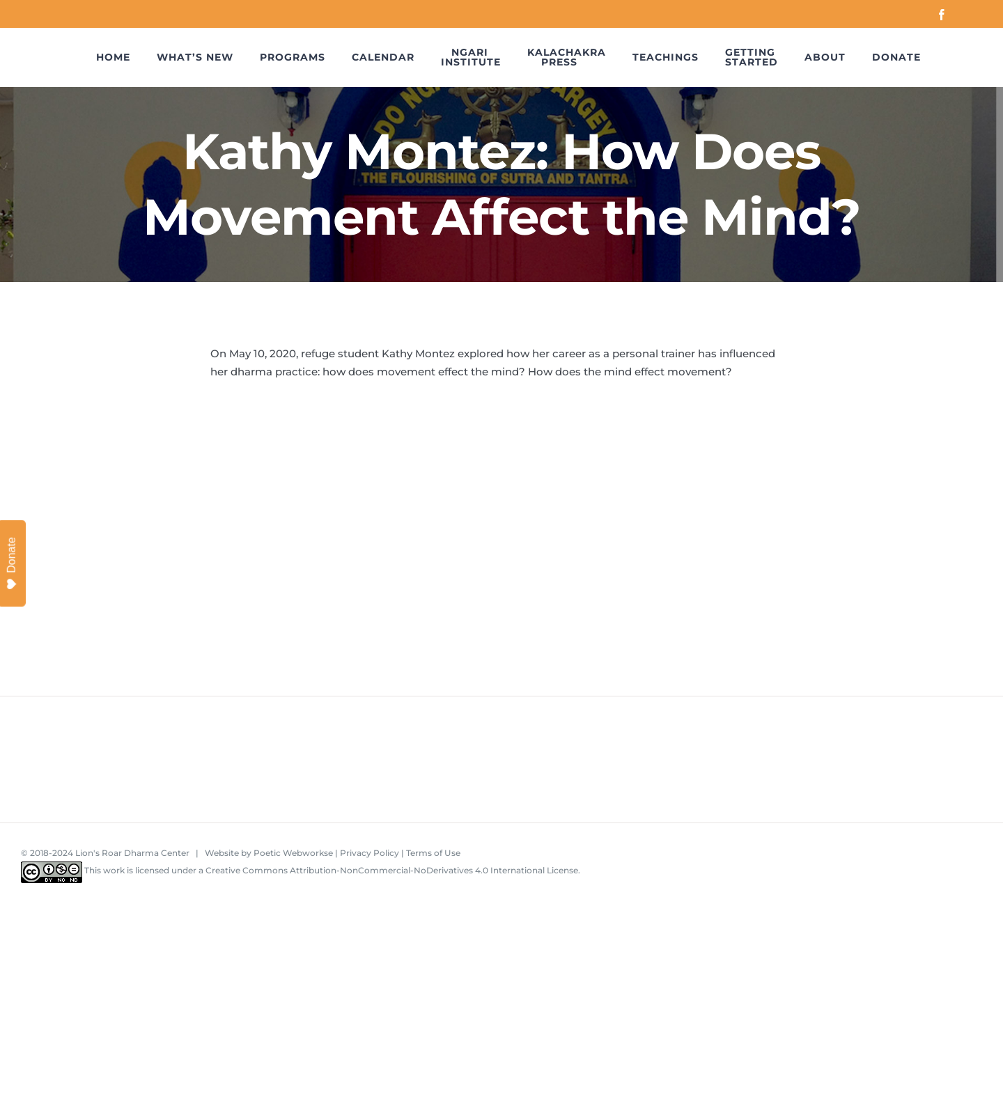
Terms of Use (433, 853)
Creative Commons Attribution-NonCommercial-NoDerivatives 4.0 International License (391, 870)
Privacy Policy (369, 853)
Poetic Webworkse (293, 853)
